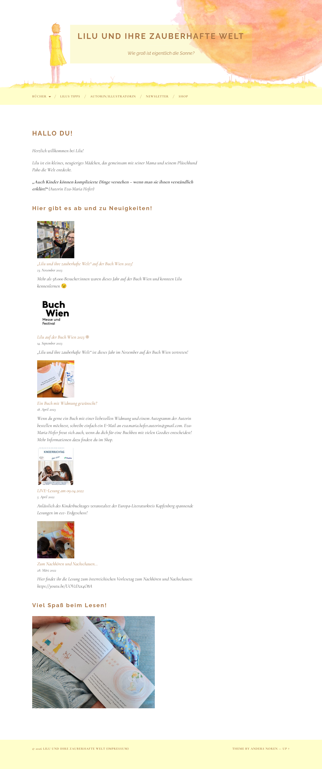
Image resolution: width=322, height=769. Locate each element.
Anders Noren (264, 749)
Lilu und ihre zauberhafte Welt (161, 36)
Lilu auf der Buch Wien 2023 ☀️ (63, 337)
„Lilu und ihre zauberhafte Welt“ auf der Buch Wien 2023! (85, 263)
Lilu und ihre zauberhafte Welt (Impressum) (86, 749)
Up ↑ (286, 749)
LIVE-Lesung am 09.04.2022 (60, 490)
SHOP (183, 96)
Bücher (39, 96)
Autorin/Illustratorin (113, 96)
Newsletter (157, 96)
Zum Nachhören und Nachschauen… (67, 564)
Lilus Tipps (70, 96)
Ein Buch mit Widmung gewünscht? (67, 403)
